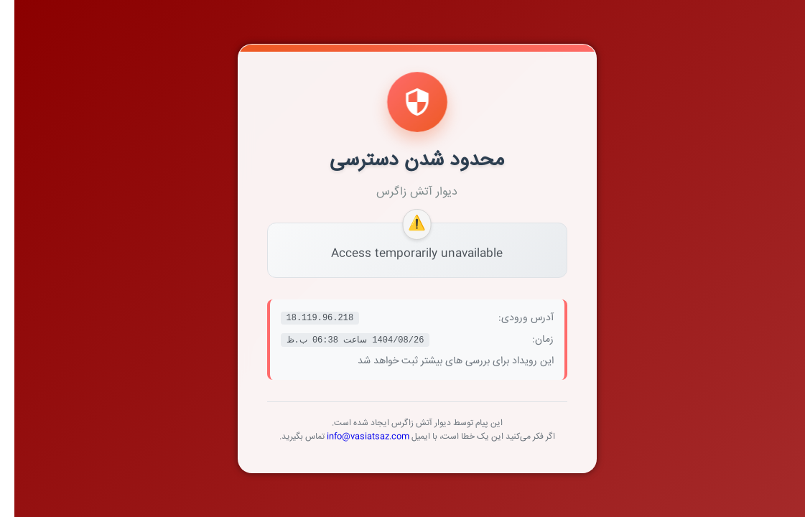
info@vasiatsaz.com (353, 437)
